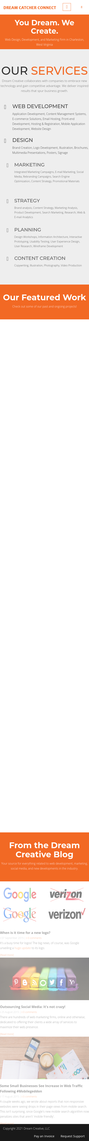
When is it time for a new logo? (25, 933)
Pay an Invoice (44, 1136)
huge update (22, 949)
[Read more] (7, 956)
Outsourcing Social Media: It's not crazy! (32, 1007)
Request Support (73, 1136)
